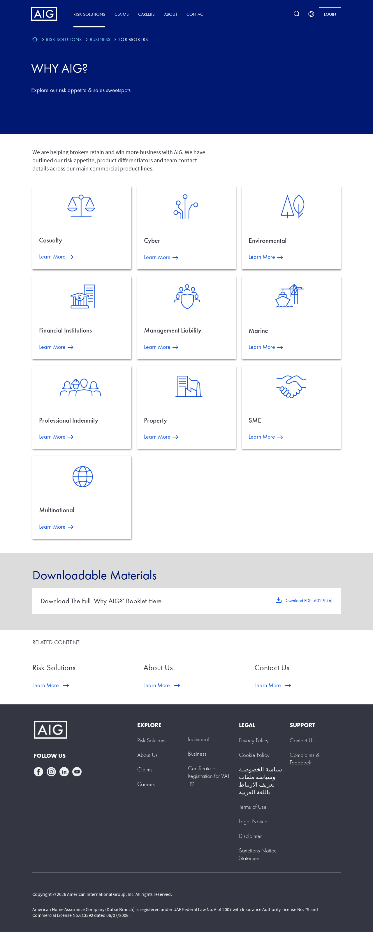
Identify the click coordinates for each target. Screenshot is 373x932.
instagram (51, 771)
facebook (38, 771)
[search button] (296, 14)
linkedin (64, 771)
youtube (77, 771)
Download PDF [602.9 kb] (308, 600)
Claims (122, 14)
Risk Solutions (89, 14)
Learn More (52, 256)
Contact (195, 14)
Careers (146, 14)
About (170, 14)
